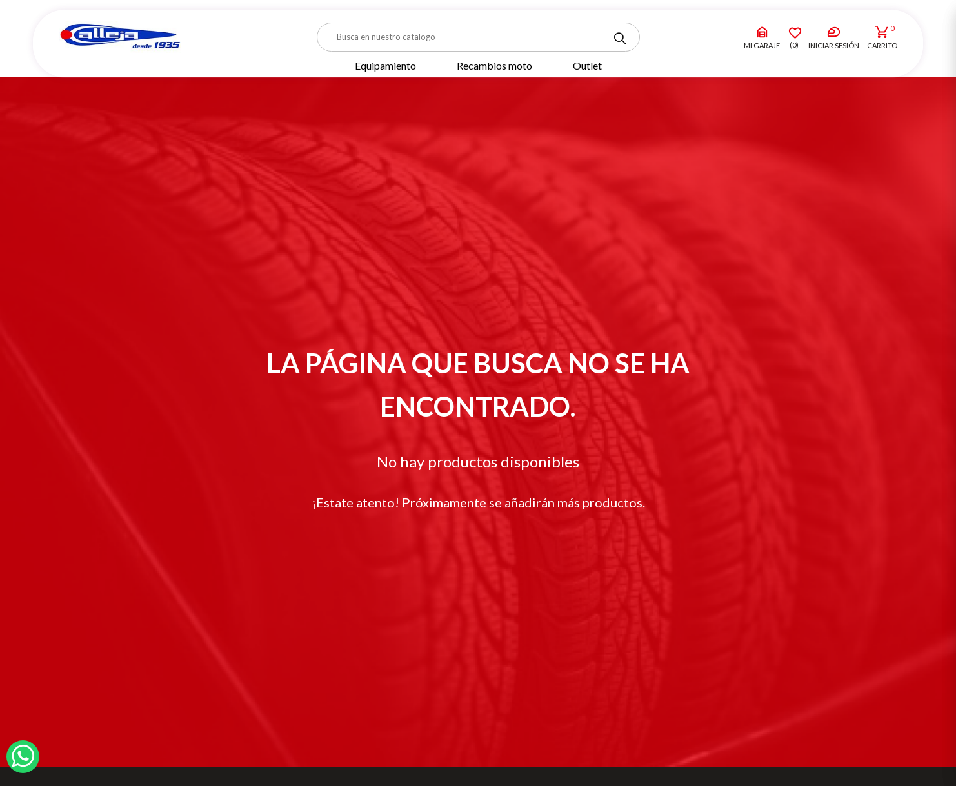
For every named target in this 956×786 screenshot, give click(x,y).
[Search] (620, 39)
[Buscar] (478, 37)
